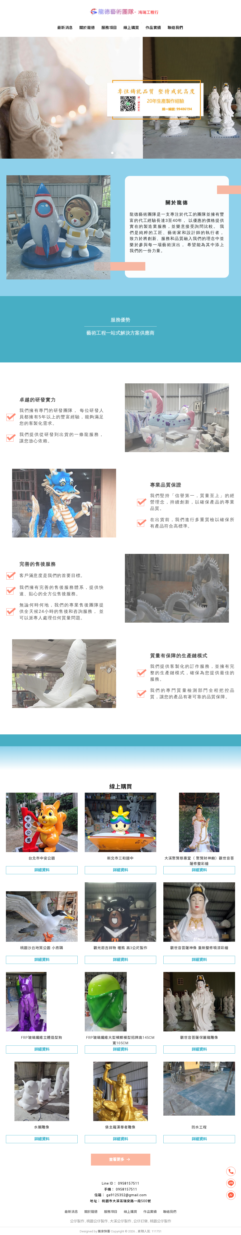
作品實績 (153, 27)
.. (136, 1231)
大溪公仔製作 (120, 1221)
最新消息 (65, 27)
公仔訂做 (140, 1221)
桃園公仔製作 (97, 1221)
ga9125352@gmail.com (126, 1195)
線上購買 (131, 27)
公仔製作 (77, 1221)
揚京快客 (104, 1231)
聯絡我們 (175, 27)
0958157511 (128, 1183)
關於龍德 (87, 27)
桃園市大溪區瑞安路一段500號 (126, 1201)
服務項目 (109, 27)
